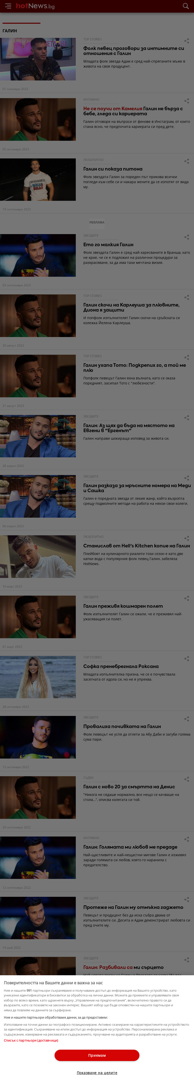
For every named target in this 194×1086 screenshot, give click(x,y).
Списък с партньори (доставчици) (31, 1040)
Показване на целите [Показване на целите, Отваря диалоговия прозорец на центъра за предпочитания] (97, 1072)
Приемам (97, 1055)
